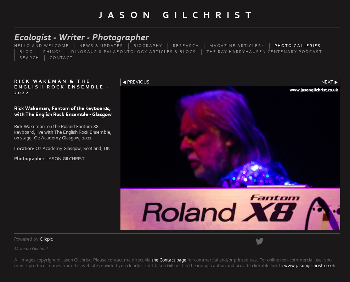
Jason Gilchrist (177, 15)
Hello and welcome (41, 46)
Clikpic (46, 239)
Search (29, 58)
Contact (61, 58)
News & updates (101, 46)
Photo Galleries (298, 46)
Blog (26, 52)
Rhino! (52, 52)
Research (186, 46)
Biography (148, 46)
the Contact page (169, 260)
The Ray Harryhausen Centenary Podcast (264, 52)
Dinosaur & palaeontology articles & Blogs (133, 52)
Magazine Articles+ (236, 46)
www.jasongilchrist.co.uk (309, 266)
